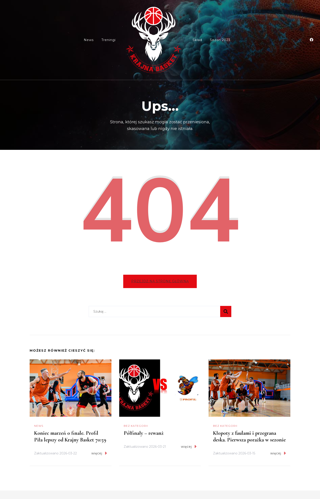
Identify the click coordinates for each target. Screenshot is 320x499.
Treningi (108, 40)
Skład (197, 40)
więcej (99, 453)
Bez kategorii (136, 426)
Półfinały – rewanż (144, 433)
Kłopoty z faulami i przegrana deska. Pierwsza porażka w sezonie (249, 436)
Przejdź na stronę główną (160, 282)
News (89, 40)
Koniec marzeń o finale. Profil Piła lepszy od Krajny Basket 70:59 (70, 436)
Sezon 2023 (220, 40)
